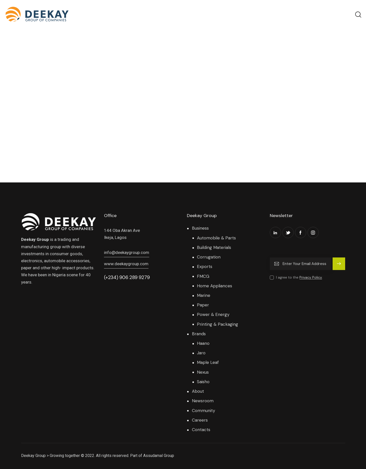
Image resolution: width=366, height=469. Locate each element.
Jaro (201, 353)
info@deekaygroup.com (126, 252)
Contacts (201, 429)
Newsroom (203, 401)
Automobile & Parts (216, 238)
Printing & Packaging (217, 324)
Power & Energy (213, 314)
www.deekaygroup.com (126, 263)
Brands (199, 334)
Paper (203, 305)
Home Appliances (214, 286)
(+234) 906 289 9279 (127, 277)
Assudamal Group (158, 455)
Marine (203, 295)
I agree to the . (299, 277)
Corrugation (209, 257)
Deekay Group (33, 455)
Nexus (203, 372)
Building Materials (214, 247)
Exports (204, 266)
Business (200, 228)
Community (203, 410)
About (198, 391)
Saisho (203, 381)
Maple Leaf (208, 362)
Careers (200, 420)
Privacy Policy (310, 277)
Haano (203, 343)
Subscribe (339, 266)
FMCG (203, 276)
